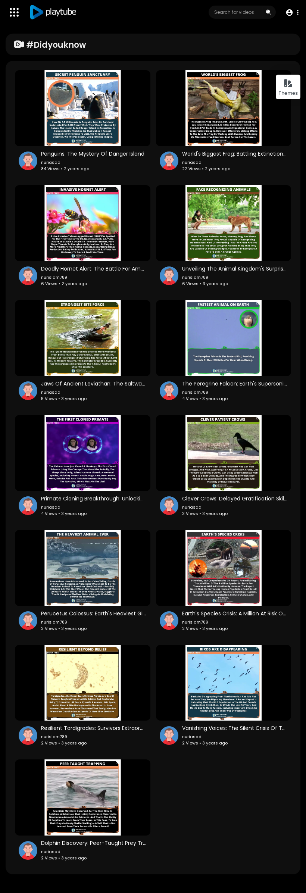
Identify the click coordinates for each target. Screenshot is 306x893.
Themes (288, 87)
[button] (292, 12)
